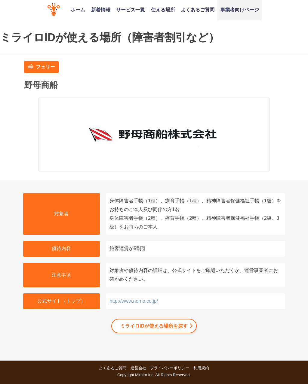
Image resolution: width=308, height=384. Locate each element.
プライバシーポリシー (169, 368)
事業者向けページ (239, 9)
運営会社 (138, 368)
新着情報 (100, 9)
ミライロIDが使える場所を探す (154, 325)
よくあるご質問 (197, 9)
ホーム (78, 9)
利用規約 (201, 368)
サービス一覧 (130, 9)
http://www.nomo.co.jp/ (133, 301)
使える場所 (163, 9)
